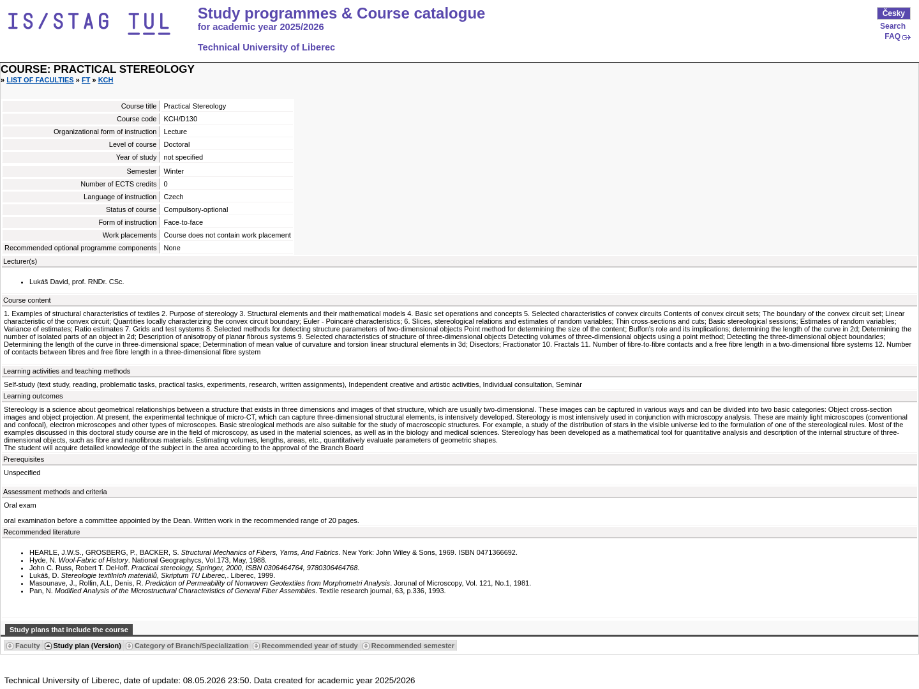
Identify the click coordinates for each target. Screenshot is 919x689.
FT (86, 80)
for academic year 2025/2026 (261, 27)
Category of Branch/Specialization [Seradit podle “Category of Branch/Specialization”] (191, 645)
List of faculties (40, 80)
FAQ (892, 36)
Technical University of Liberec (267, 47)
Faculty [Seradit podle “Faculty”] (27, 645)
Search (893, 26)
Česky (894, 13)
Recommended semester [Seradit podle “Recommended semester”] (412, 645)
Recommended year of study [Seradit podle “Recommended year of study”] (309, 645)
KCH (106, 80)
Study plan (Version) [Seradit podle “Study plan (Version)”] (87, 645)
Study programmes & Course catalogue (342, 13)
